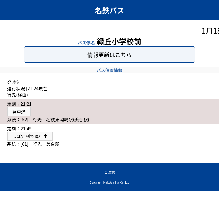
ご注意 (109, 172)
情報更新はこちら (109, 54)
